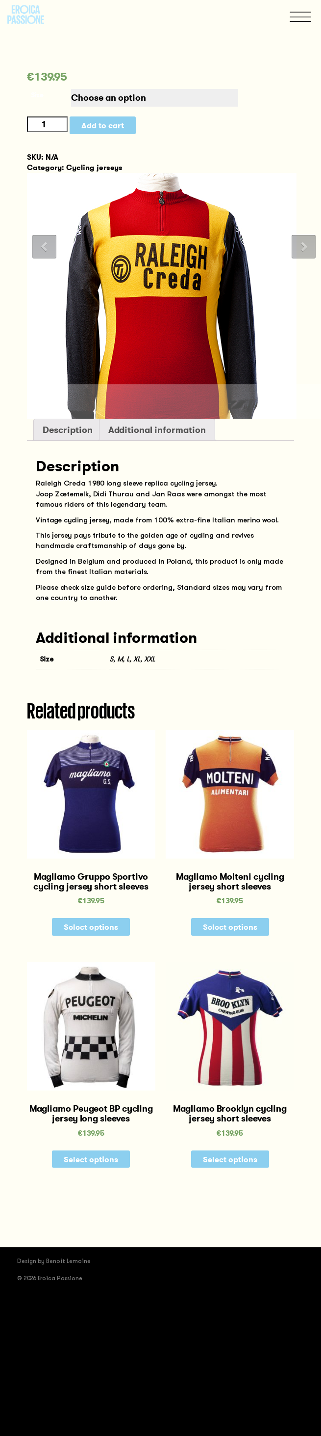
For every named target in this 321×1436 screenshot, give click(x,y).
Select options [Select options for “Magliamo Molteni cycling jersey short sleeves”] (230, 927)
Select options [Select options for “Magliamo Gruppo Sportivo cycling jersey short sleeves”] (91, 927)
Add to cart (102, 125)
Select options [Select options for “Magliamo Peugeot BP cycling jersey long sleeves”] (91, 1159)
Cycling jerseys (94, 167)
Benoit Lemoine (68, 1261)
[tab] (160, 5)
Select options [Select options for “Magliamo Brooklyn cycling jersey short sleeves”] (230, 1159)
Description (68, 429)
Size (37, 95)
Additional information (157, 429)
